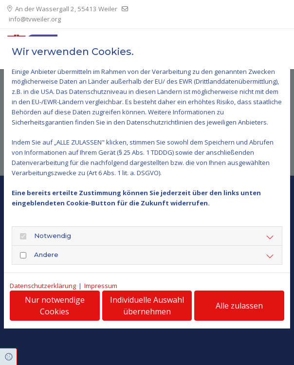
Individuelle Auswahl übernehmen (147, 305)
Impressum (100, 285)
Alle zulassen (239, 305)
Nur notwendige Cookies (55, 305)
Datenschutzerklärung (43, 285)
